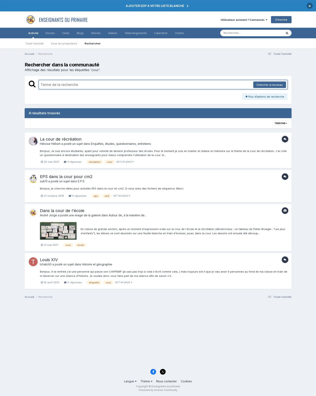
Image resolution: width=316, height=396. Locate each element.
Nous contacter (166, 381)
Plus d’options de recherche (265, 96)
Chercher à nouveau (270, 84)
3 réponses (73, 161)
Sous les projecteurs (64, 43)
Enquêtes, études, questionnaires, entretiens (121, 143)
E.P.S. (81, 181)
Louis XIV (49, 259)
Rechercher (93, 43)
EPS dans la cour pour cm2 (66, 176)
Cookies (186, 381)
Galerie (112, 33)
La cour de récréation (60, 139)
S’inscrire (281, 19)
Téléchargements (135, 33)
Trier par (280, 123)
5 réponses (78, 195)
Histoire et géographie (97, 264)
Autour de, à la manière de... (127, 215)
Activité (33, 34)
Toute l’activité (34, 43)
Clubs (65, 33)
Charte (179, 33)
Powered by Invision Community (158, 390)
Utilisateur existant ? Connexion (244, 19)
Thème (146, 381)
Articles (96, 33)
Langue (130, 381)
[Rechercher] (239, 33)
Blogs (80, 33)
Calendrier (161, 33)
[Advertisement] (147, 334)
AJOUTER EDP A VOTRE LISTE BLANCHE (155, 6)
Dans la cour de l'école (62, 210)
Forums (50, 33)
